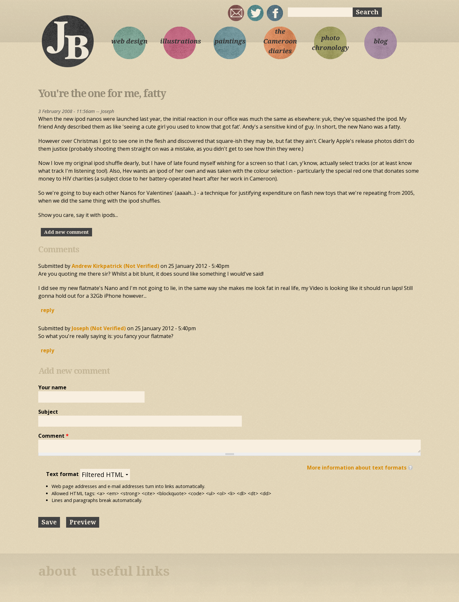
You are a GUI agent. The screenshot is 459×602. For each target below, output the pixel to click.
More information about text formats (356, 467)
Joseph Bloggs (67, 41)
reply (47, 310)
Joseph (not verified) (99, 328)
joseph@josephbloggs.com (236, 13)
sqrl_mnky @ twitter (255, 13)
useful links (130, 571)
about (57, 571)
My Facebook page (275, 13)
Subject (48, 411)
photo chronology (330, 43)
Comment (53, 435)
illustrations (179, 41)
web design (129, 41)
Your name (52, 387)
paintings (230, 41)
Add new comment (66, 232)
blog (381, 41)
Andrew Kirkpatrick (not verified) (115, 266)
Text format (63, 474)
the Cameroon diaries (280, 41)
